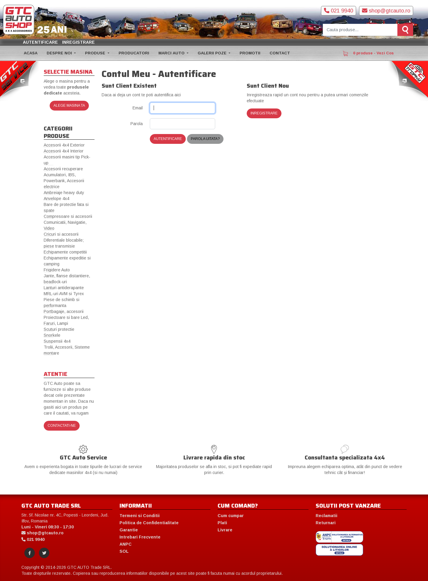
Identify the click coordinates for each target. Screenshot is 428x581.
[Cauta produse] (360, 30)
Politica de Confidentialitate (149, 522)
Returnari (326, 522)
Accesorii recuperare (63, 168)
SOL (124, 551)
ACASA (30, 53)
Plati (222, 522)
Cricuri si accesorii (61, 234)
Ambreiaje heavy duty (64, 192)
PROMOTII (250, 53)
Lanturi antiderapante (64, 287)
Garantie (128, 530)
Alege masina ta (69, 105)
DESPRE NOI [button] (60, 53)
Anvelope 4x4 (56, 198)
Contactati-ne (62, 425)
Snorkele (52, 335)
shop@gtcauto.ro (386, 11)
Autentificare (40, 42)
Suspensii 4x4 (57, 341)
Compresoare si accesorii (68, 216)
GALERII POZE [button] (213, 53)
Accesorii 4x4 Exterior (64, 145)
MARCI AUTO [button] (172, 53)
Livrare (225, 530)
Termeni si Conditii (139, 515)
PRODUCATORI (134, 53)
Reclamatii (326, 515)
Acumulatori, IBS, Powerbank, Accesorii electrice (64, 180)
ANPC (125, 544)
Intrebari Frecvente (139, 537)
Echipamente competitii (65, 252)
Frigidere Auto (57, 269)
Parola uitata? (205, 139)
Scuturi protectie (59, 329)
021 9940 (338, 11)
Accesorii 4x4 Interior (64, 151)
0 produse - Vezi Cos (368, 53)
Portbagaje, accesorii (64, 311)
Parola (136, 123)
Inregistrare (78, 42)
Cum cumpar (231, 515)
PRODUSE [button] (95, 53)
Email (138, 108)
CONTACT (280, 53)
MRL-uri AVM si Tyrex (64, 293)
